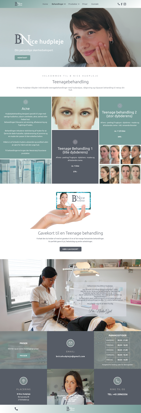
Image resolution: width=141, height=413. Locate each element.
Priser (85, 4)
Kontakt (95, 4)
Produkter (72, 4)
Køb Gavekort (70, 249)
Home (45, 4)
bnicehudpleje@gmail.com (70, 356)
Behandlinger (58, 4)
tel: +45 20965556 (117, 394)
